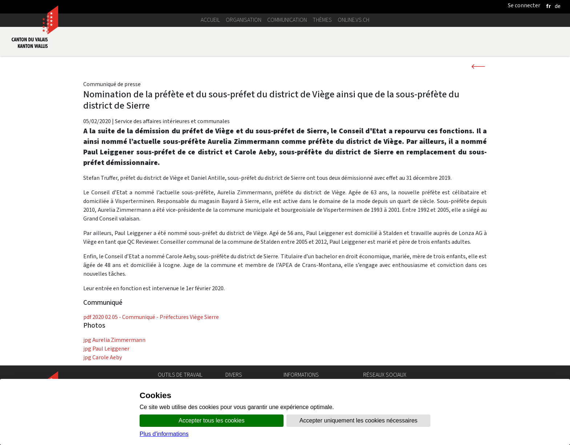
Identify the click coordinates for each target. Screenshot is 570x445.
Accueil (210, 20)
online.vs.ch (353, 20)
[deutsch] (558, 6)
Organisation (243, 20)
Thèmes (322, 20)
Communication (287, 20)
